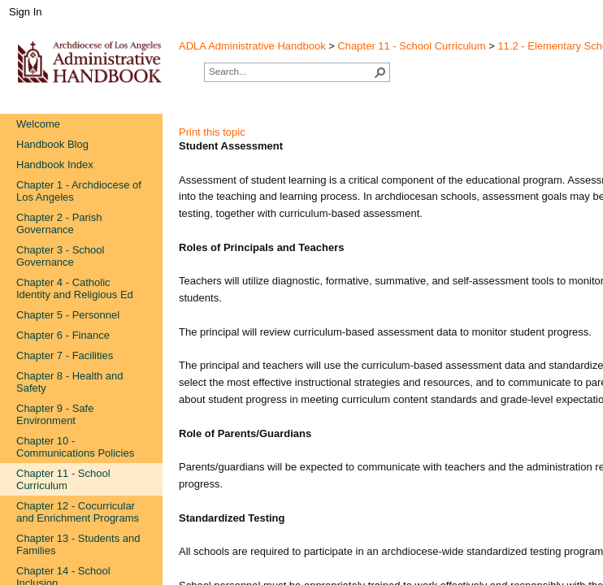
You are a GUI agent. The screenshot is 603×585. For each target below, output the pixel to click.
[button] (380, 72)
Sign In (25, 12)
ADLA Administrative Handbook (252, 46)
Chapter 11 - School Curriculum (411, 46)
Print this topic (212, 132)
